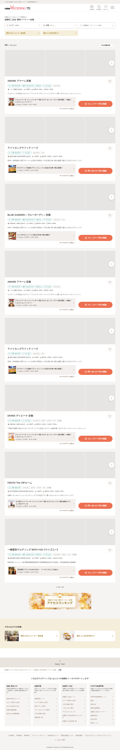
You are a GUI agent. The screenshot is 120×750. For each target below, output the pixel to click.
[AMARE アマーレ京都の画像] (60, 63)
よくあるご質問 (60, 740)
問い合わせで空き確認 (95, 170)
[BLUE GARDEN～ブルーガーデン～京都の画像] (60, 197)
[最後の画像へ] (111, 63)
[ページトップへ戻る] (60, 663)
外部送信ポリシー (53, 735)
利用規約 (19, 735)
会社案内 (11, 735)
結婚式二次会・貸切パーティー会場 (45, 670)
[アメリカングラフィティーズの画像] (60, 130)
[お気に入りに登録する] (109, 81)
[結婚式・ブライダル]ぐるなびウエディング (18, 670)
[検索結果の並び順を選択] (107, 45)
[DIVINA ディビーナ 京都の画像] (60, 398)
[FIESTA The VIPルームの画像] (60, 465)
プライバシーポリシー (39, 735)
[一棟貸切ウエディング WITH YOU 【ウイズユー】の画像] (60, 532)
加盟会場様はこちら (67, 735)
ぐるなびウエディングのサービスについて (97, 735)
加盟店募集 (78, 735)
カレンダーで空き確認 (95, 103)
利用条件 (27, 735)
